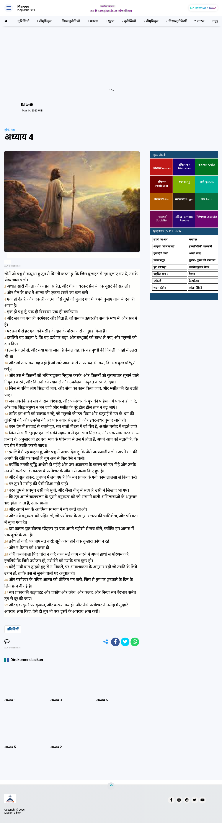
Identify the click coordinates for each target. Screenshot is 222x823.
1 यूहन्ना (109, 21)
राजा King (184, 182)
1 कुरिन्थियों (22, 21)
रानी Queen (207, 182)
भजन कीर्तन (159, 288)
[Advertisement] (111, 60)
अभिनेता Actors (162, 168)
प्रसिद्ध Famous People (184, 218)
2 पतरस (199, 21)
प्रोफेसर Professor (161, 184)
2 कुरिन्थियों (129, 21)
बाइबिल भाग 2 (160, 274)
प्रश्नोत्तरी (157, 281)
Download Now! (205, 8)
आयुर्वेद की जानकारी (163, 246)
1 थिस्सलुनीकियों (69, 21)
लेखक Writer (162, 199)
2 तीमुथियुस (151, 21)
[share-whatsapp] (135, 642)
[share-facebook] (115, 642)
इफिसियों (10, 130)
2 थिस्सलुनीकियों (176, 21)
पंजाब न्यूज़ (159, 260)
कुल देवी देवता (160, 253)
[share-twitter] (125, 642)
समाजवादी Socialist (161, 218)
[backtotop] (111, 786)
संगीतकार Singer (184, 199)
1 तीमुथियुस (44, 21)
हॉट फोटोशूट (159, 267)
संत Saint (206, 199)
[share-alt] (105, 642)
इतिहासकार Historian (184, 166)
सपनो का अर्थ (160, 239)
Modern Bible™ (12, 812)
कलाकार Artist (206, 165)
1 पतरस (92, 21)
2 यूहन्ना (217, 21)
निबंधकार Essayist (206, 217)
